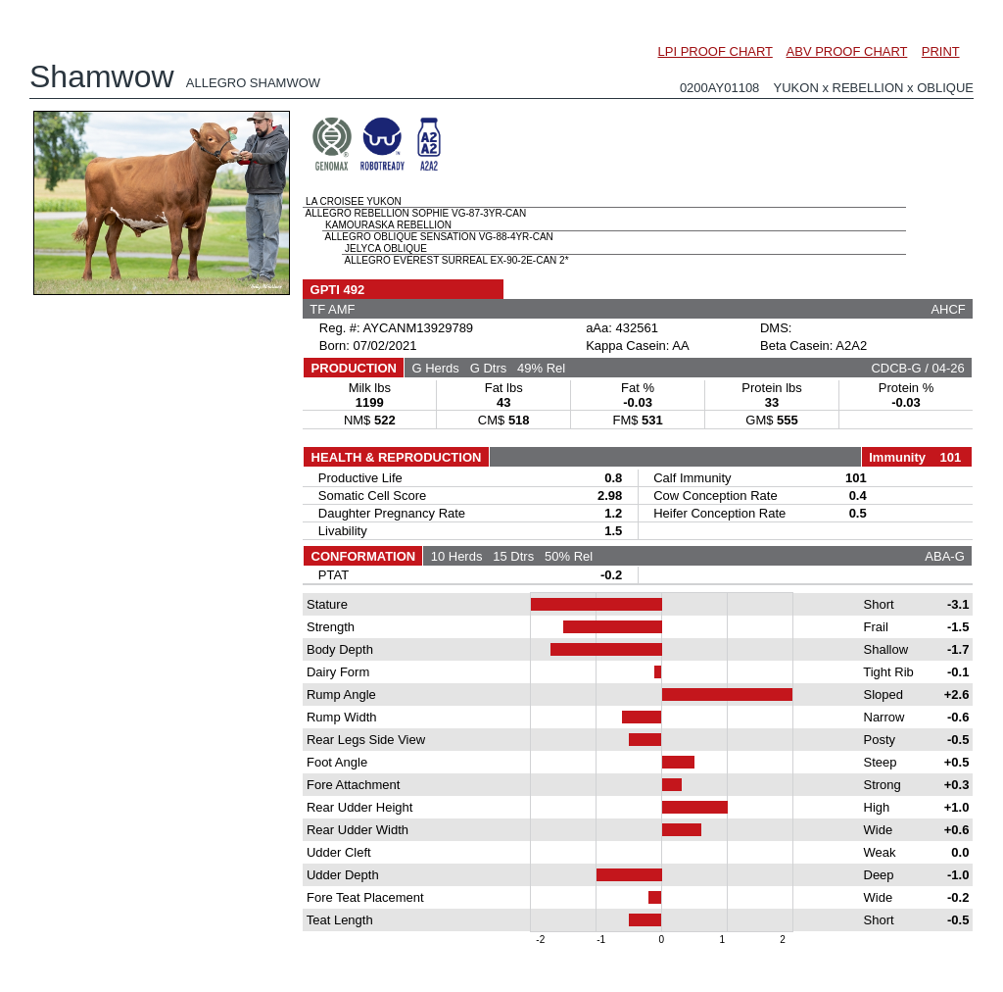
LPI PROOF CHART (715, 51)
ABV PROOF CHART (847, 51)
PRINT (941, 51)
